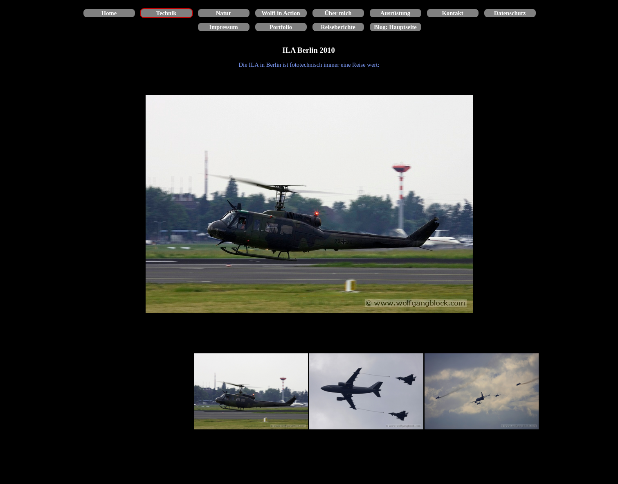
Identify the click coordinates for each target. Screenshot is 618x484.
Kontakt (452, 13)
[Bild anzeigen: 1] (251, 391)
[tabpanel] (309, 64)
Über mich (337, 13)
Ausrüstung (395, 13)
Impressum (223, 27)
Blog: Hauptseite (395, 27)
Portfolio (281, 27)
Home (109, 13)
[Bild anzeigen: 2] (366, 391)
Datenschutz (510, 13)
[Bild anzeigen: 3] (481, 391)
